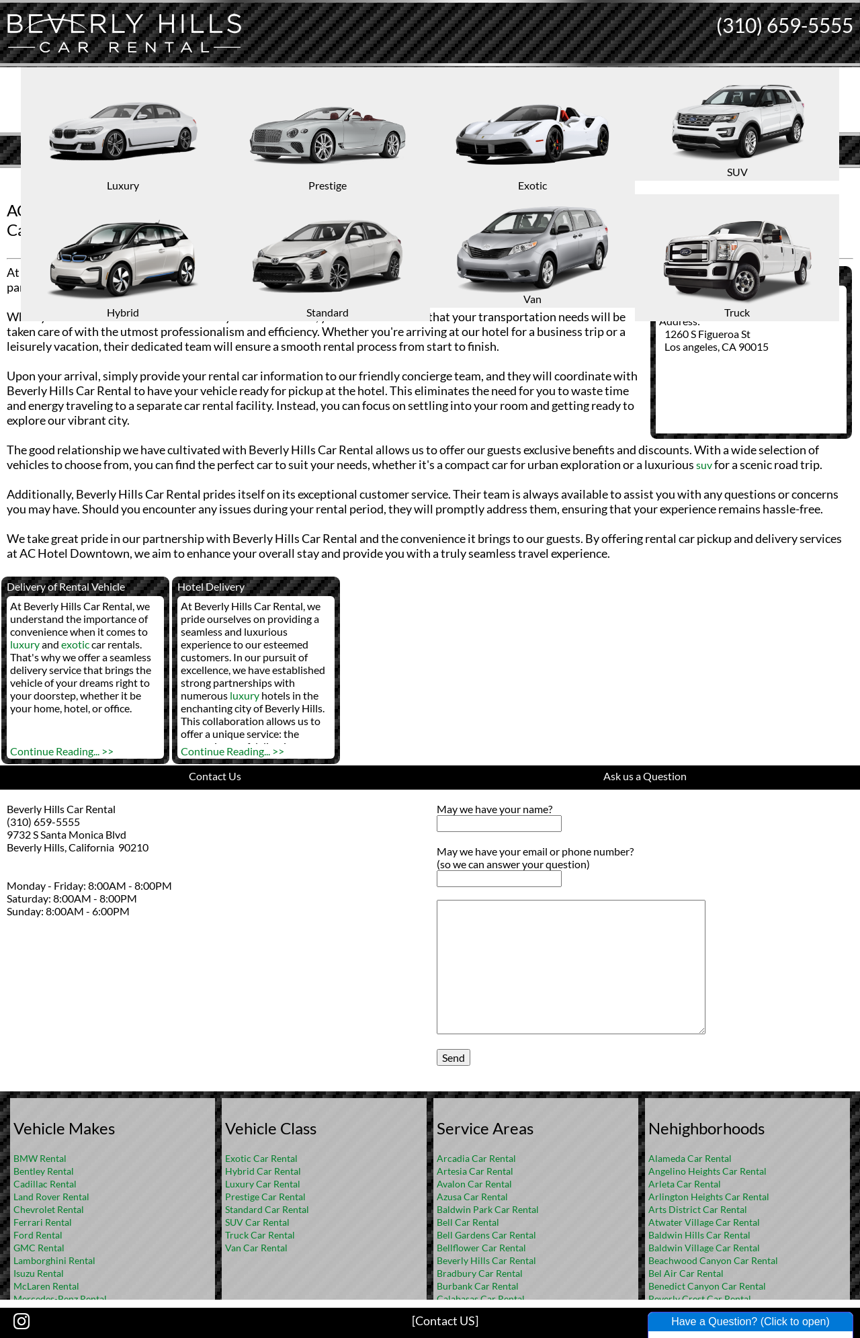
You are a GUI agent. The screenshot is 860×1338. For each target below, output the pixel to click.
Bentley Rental (43, 1171)
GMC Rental (38, 1247)
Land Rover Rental (51, 1196)
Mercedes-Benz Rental (60, 1298)
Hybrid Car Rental (263, 1171)
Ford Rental (37, 1235)
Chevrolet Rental (48, 1209)
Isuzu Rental (38, 1273)
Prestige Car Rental (265, 1196)
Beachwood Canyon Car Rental (713, 1260)
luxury (25, 644)
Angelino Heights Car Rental (707, 1171)
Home (416, 178)
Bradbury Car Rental (480, 1273)
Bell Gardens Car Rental (486, 1235)
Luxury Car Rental (262, 1183)
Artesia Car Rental (475, 1171)
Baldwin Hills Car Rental (699, 1235)
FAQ (448, 178)
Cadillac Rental (45, 1183)
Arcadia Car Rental (476, 1158)
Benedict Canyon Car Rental (707, 1286)
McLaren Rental (46, 1286)
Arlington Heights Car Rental (708, 1196)
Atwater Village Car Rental (704, 1222)
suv (704, 464)
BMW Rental (40, 1158)
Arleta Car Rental (684, 1183)
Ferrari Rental (42, 1222)
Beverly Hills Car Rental (486, 1260)
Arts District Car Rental (697, 1209)
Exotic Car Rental (261, 1158)
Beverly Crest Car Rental (699, 1298)
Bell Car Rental (468, 1222)
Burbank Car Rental (478, 1286)
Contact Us (215, 775)
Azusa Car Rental (472, 1196)
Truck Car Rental (260, 1235)
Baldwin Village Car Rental (704, 1247)
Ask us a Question (645, 775)
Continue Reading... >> (62, 751)
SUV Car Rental (257, 1222)
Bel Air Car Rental (686, 1273)
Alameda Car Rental (690, 1158)
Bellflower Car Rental (481, 1247)
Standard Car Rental (267, 1209)
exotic (75, 644)
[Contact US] (445, 1320)
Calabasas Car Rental (481, 1298)
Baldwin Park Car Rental (488, 1209)
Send (453, 1057)
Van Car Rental (256, 1247)
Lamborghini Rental (54, 1260)
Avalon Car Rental (474, 1183)
